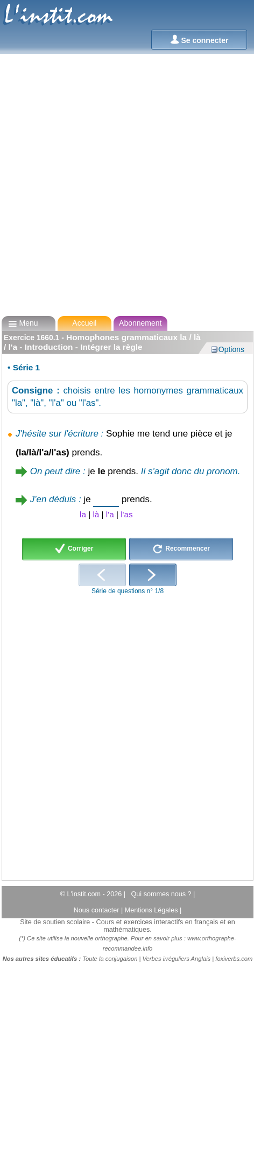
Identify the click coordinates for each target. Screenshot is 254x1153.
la (83, 514)
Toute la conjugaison (109, 958)
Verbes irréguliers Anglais (177, 958)
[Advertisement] (124, 180)
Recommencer (181, 549)
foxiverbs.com (233, 958)
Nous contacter (97, 910)
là (96, 514)
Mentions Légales (152, 910)
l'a (110, 514)
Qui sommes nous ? (162, 894)
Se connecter (199, 39)
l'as (126, 514)
